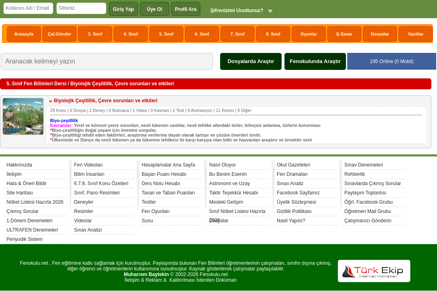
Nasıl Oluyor (222, 165)
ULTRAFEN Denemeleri (32, 230)
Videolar (83, 221)
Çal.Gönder (59, 34)
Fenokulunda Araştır (315, 61)
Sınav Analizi (88, 230)
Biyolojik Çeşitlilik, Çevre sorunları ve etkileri (105, 100)
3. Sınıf (95, 34)
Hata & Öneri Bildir (26, 183)
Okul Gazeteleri (293, 165)
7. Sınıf (238, 34)
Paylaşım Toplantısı (365, 193)
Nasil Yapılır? (291, 221)
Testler (149, 202)
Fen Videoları (88, 165)
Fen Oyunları (156, 211)
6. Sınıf (202, 34)
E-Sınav (344, 34)
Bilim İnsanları (89, 174)
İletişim (13, 174)
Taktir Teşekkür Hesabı (233, 193)
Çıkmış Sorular (22, 211)
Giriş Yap (123, 9)
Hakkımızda (19, 165)
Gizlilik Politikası (294, 211)
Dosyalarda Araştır (250, 61)
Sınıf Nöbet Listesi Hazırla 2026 (237, 212)
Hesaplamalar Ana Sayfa (168, 165)
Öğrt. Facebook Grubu (368, 202)
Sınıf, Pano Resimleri (97, 193)
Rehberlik (354, 174)
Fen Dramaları (292, 174)
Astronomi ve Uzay (229, 183)
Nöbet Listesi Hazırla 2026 (35, 202)
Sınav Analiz (290, 183)
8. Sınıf (273, 34)
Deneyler (83, 202)
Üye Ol (154, 9)
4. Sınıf (131, 34)
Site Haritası (19, 193)
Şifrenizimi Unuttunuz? (236, 10)
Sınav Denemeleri (363, 165)
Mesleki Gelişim (226, 202)
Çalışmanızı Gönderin (367, 221)
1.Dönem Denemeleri (29, 221)
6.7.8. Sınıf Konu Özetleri (101, 183)
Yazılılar (415, 34)
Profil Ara (186, 9)
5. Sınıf (166, 34)
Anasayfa (23, 34)
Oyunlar (309, 34)
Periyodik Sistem (24, 239)
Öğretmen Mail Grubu (367, 211)
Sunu (147, 221)
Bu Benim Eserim (228, 174)
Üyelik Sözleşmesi (296, 202)
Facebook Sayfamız (298, 193)
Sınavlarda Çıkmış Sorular (372, 183)
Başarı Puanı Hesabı (164, 174)
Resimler (83, 211)
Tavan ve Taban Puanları (168, 193)
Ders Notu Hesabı (161, 183)
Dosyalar (380, 34)
